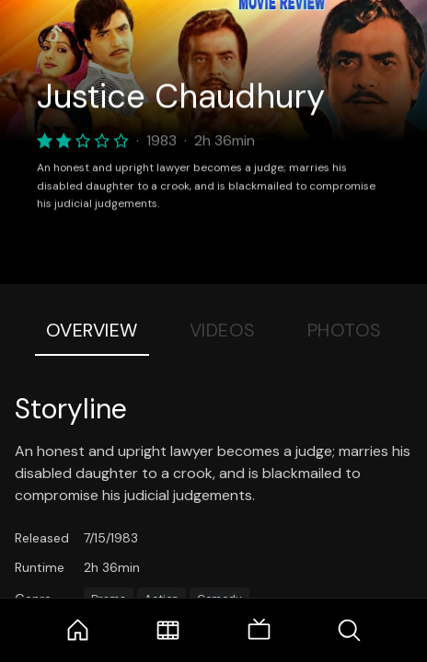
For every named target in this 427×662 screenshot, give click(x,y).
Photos (344, 330)
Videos (223, 330)
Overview (92, 330)
